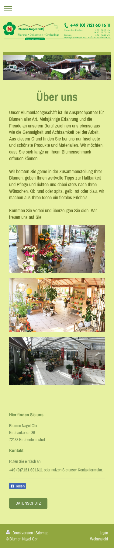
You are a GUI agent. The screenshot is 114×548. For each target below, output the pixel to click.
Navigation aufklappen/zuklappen (57, 8)
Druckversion (20, 532)
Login (104, 532)
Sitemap (42, 532)
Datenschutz (28, 503)
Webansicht (99, 538)
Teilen (17, 486)
